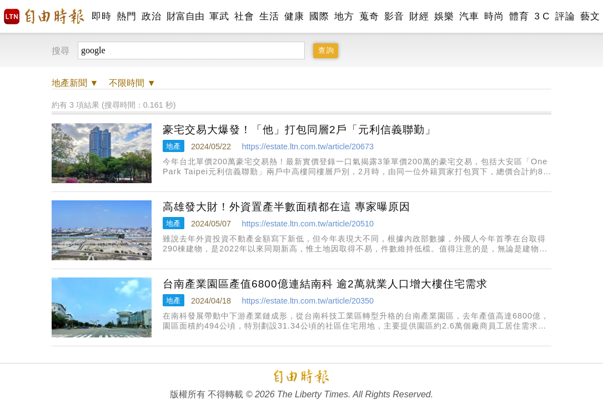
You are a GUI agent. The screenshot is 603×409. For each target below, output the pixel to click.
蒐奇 (369, 16)
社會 (244, 16)
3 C (542, 16)
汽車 (469, 16)
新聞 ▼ (75, 83)
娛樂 (444, 16)
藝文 (590, 16)
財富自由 (185, 16)
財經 (419, 16)
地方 (344, 16)
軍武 (219, 16)
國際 (319, 16)
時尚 (494, 16)
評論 (565, 16)
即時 (101, 16)
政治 (151, 16)
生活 (269, 16)
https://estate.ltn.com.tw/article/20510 (308, 223)
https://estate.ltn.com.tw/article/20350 (308, 300)
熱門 (126, 16)
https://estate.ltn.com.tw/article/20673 (308, 146)
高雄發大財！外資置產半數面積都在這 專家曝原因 (286, 207)
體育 (519, 16)
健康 (294, 16)
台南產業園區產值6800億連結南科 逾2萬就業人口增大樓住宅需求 (325, 284)
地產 (173, 146)
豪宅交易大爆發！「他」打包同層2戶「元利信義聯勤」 (299, 129)
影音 (394, 16)
